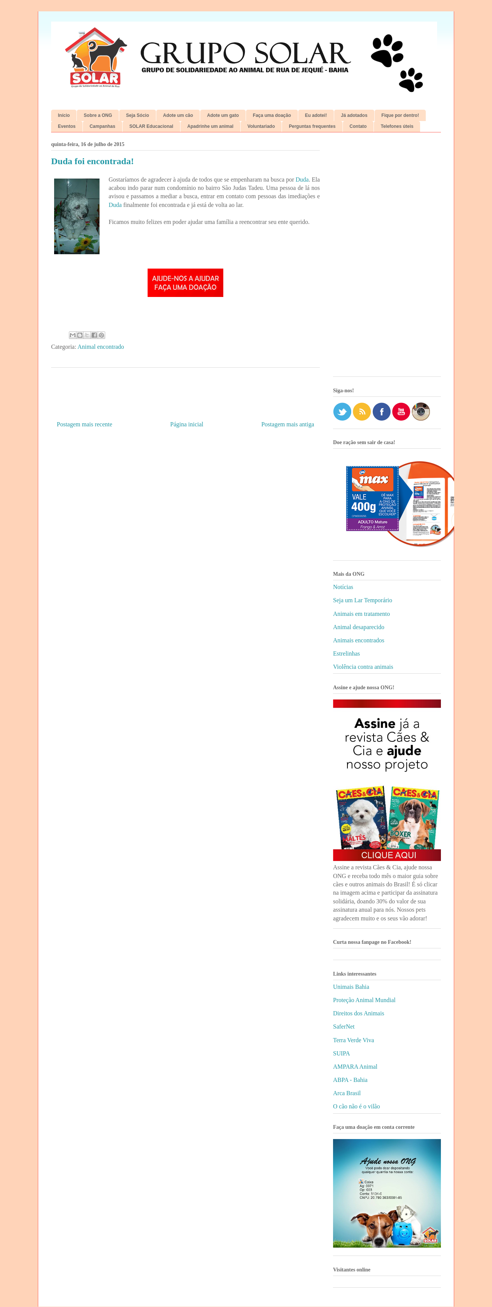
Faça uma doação (272, 115)
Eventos (67, 126)
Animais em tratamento (361, 614)
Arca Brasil (347, 1093)
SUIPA (341, 1053)
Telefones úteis (397, 126)
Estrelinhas (346, 653)
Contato (358, 126)
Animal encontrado (101, 346)
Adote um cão (178, 115)
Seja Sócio (137, 115)
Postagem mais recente (84, 424)
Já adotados (354, 115)
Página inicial (187, 424)
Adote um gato (223, 115)
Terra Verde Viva (353, 1040)
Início (64, 115)
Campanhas (102, 126)
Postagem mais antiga (287, 424)
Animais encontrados (359, 640)
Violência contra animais (363, 667)
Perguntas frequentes (312, 126)
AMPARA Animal (355, 1066)
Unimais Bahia (351, 987)
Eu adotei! (316, 115)
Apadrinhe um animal (210, 126)
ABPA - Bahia (350, 1080)
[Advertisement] (387, 257)
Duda (302, 179)
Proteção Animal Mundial (364, 1000)
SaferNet (344, 1026)
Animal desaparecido (359, 627)
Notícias (343, 587)
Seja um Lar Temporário (362, 600)
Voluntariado (261, 126)
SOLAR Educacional (151, 126)
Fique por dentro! (400, 115)
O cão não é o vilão (356, 1106)
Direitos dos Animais (358, 1013)
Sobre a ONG (98, 115)
